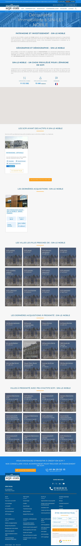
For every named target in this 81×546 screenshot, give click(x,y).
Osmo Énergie (26, 506)
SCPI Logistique (45, 537)
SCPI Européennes (45, 524)
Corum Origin (26, 500)
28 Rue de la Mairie (48, 343)
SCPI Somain (28, 270)
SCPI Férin (63, 250)
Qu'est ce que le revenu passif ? (30, 527)
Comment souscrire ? (64, 503)
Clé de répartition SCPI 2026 (29, 530)
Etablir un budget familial (11, 523)
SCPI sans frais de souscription (45, 528)
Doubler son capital (27, 532)
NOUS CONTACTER (58, 5)
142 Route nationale (13, 323)
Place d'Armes (47, 323)
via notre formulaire (25, 470)
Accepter (73, 1)
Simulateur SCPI (45, 507)
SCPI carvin (46, 290)
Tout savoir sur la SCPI (10, 500)
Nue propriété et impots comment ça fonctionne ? (29, 523)
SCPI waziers (10, 250)
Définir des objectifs (9, 531)
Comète (25, 503)
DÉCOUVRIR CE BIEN (13, 336)
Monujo (61, 500)
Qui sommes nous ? (9, 508)
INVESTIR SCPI (41, 8)
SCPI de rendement (9, 511)
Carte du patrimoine (45, 513)
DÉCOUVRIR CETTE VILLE (13, 409)
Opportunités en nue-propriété (48, 500)
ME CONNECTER (70, 5)
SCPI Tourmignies (30, 290)
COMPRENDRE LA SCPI (52, 8)
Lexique (61, 506)
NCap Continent (26, 511)
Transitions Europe (27, 508)
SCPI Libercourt (11, 290)
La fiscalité (7, 506)
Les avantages (8, 503)
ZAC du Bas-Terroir (12, 363)
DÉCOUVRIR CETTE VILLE (13, 263)
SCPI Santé (43, 531)
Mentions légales (8, 544)
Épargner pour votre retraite (11, 528)
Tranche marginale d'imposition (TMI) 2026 (10, 538)
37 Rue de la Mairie (30, 343)
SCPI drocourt (64, 270)
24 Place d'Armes (66, 323)
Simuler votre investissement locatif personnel (48, 504)
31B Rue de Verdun (66, 363)
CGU (14, 544)
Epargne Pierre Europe (28, 514)
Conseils (61, 508)
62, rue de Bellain (12, 343)
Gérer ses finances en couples (30, 535)
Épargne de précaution (10, 525)
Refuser (67, 1)
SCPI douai (28, 250)
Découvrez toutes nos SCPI (40, 179)
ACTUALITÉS (63, 8)
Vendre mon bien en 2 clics (47, 510)
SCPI (22, 8)
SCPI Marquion (65, 290)
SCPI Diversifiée (44, 534)
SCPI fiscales (8, 514)
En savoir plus (61, 1)
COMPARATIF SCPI (30, 8)
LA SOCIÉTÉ (71, 8)
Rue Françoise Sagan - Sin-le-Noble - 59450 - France (15, 211)
